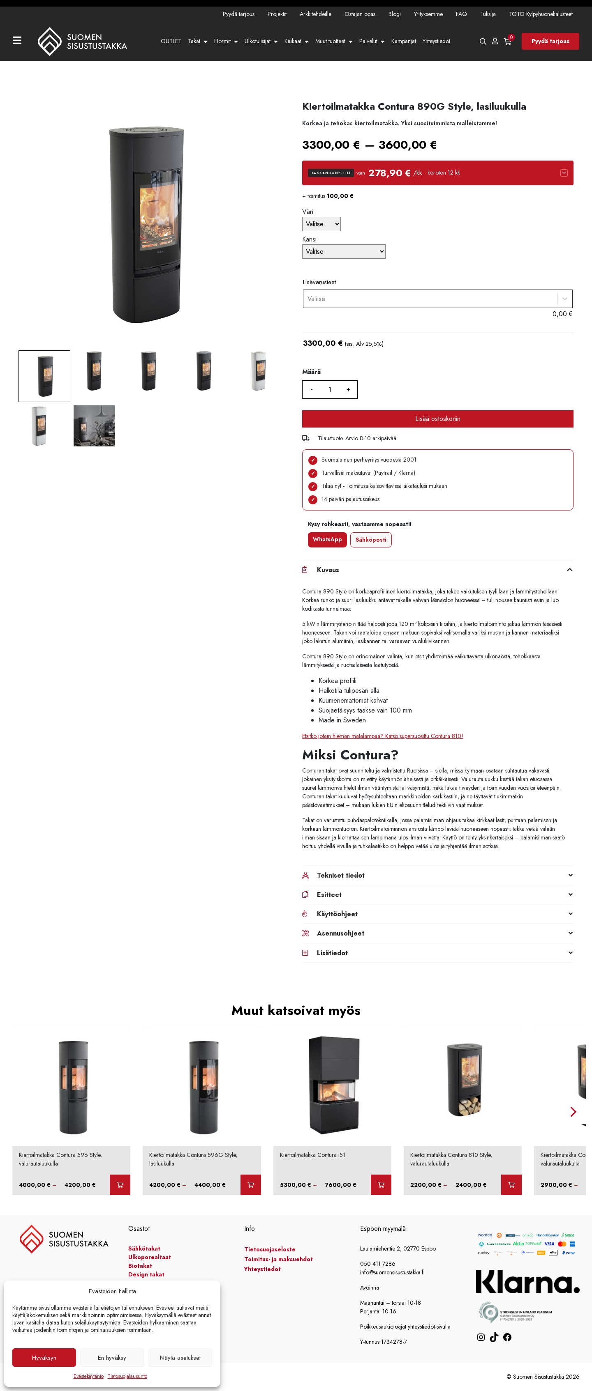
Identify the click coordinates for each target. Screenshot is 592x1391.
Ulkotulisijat (258, 41)
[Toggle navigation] (20, 41)
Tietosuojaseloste (270, 1249)
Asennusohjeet (340, 933)
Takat (194, 41)
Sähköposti (371, 540)
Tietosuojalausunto (127, 1376)
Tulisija (488, 14)
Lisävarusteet (319, 282)
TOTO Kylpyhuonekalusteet (541, 14)
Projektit (277, 14)
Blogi (394, 14)
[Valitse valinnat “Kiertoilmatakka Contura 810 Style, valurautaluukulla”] (511, 1185)
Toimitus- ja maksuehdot (278, 1259)
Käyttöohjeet (337, 914)
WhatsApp (327, 539)
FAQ (461, 14)
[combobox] (308, 299)
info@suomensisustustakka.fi (392, 1272)
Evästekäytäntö (89, 1376)
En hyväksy (112, 1357)
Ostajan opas (360, 14)
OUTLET (171, 41)
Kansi (309, 239)
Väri (307, 211)
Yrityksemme (428, 14)
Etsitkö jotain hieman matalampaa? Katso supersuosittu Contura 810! (382, 736)
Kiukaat (292, 41)
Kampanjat (403, 41)
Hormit (222, 41)
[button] (438, 173)
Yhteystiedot (436, 41)
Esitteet (329, 894)
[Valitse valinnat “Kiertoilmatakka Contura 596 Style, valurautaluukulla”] (120, 1185)
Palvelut (368, 41)
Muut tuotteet (330, 41)
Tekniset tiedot (341, 875)
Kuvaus (328, 570)
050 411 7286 (377, 1264)
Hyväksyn (44, 1357)
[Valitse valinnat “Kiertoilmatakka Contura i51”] (381, 1185)
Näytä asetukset (180, 1357)
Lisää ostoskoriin (437, 418)
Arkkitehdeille (315, 14)
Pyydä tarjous (238, 14)
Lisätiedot (332, 953)
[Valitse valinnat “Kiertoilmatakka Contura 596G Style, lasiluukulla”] (250, 1185)
